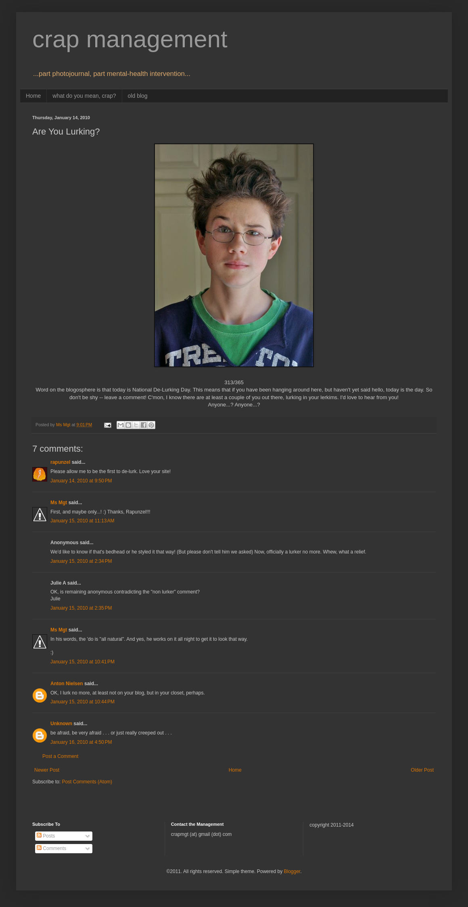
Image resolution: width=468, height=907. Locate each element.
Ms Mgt (58, 502)
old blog (138, 96)
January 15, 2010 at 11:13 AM (82, 521)
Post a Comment (60, 756)
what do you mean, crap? (84, 96)
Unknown (61, 723)
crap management (130, 39)
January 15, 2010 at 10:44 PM (82, 702)
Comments (51, 848)
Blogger (292, 871)
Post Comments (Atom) (87, 782)
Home (33, 96)
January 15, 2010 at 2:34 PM (81, 561)
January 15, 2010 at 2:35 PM (81, 608)
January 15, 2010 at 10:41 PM (82, 662)
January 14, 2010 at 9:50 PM (81, 481)
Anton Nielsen (66, 683)
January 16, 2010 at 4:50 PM (81, 742)
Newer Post (46, 770)
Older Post (422, 770)
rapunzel (60, 462)
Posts (46, 836)
